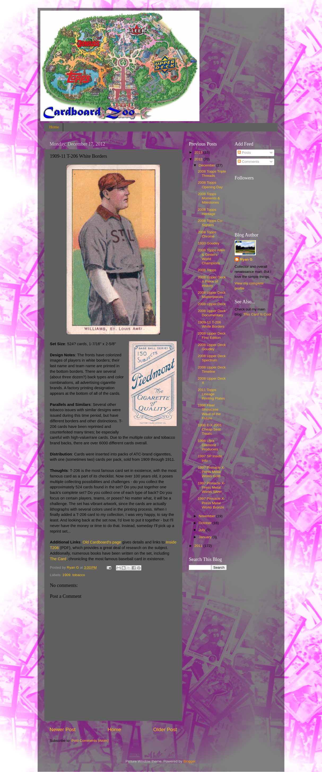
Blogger (189, 761)
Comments (248, 162)
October (205, 523)
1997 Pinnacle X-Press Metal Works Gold (211, 472)
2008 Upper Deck (212, 304)
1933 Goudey (208, 243)
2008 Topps (207, 270)
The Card (58, 559)
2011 (198, 546)
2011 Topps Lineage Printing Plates (211, 394)
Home (54, 127)
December (207, 165)
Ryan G (246, 259)
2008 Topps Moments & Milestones (209, 198)
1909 (66, 575)
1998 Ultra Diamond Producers (208, 445)
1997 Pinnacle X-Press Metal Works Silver (211, 487)
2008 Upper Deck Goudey (212, 347)
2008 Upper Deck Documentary (212, 313)
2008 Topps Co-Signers (210, 223)
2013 (198, 152)
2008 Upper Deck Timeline (212, 369)
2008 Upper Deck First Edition (212, 335)
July (202, 530)
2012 (198, 159)
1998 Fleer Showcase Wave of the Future (209, 411)
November (207, 516)
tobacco (78, 575)
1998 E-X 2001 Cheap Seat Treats (210, 429)
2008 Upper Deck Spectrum (212, 358)
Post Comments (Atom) (90, 741)
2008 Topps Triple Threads (212, 173)
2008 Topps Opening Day (210, 185)
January (205, 537)
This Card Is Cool (257, 314)
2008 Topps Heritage (207, 212)
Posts (244, 153)
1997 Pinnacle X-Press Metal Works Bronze (211, 503)
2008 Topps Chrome (207, 234)
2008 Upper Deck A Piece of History (212, 281)
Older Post (165, 729)
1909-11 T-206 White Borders (211, 324)
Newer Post (63, 729)
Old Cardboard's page (102, 542)
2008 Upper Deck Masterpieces (212, 295)
